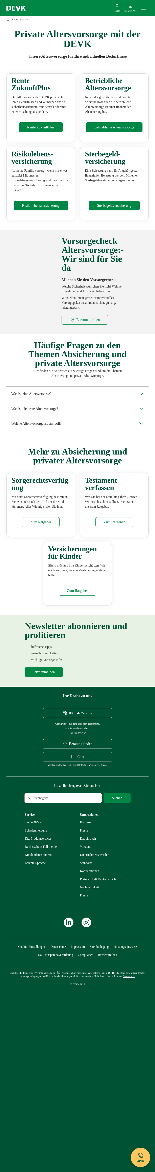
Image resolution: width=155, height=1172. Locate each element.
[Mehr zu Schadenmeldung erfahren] (36, 984)
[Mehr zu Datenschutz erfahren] (58, 1100)
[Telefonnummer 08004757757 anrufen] (77, 866)
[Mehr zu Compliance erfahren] (85, 1108)
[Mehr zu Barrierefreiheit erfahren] (107, 1108)
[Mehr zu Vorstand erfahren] (85, 1000)
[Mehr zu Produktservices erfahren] (38, 992)
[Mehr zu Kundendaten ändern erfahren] (38, 1008)
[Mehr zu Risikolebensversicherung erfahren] (41, 282)
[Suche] (52, 952)
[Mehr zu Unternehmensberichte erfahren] (94, 1008)
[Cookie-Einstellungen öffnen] (32, 1100)
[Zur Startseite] (8, 19)
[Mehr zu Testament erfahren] (114, 637)
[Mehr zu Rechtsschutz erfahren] (41, 1000)
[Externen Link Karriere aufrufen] (85, 976)
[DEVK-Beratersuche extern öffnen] (85, 397)
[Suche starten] (117, 952)
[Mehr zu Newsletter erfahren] (44, 826)
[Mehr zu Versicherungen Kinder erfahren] (77, 744)
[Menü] (143, 8)
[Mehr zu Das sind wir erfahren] (88, 992)
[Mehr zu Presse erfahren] (84, 984)
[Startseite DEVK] (16, 8)
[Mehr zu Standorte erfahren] (86, 1016)
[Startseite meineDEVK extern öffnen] (130, 8)
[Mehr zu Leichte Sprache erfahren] (35, 1016)
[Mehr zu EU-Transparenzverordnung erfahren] (55, 1108)
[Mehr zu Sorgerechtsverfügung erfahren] (40, 637)
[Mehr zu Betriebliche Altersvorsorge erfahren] (114, 165)
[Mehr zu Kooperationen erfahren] (89, 1024)
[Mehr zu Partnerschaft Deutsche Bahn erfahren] (98, 1032)
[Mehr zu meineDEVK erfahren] (33, 976)
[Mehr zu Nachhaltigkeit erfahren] (89, 1041)
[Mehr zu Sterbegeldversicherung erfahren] (114, 282)
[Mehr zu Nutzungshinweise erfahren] (125, 1100)
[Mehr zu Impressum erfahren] (78, 1100)
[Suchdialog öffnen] (117, 8)
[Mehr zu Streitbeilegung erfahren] (99, 1100)
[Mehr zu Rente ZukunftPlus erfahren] (41, 165)
